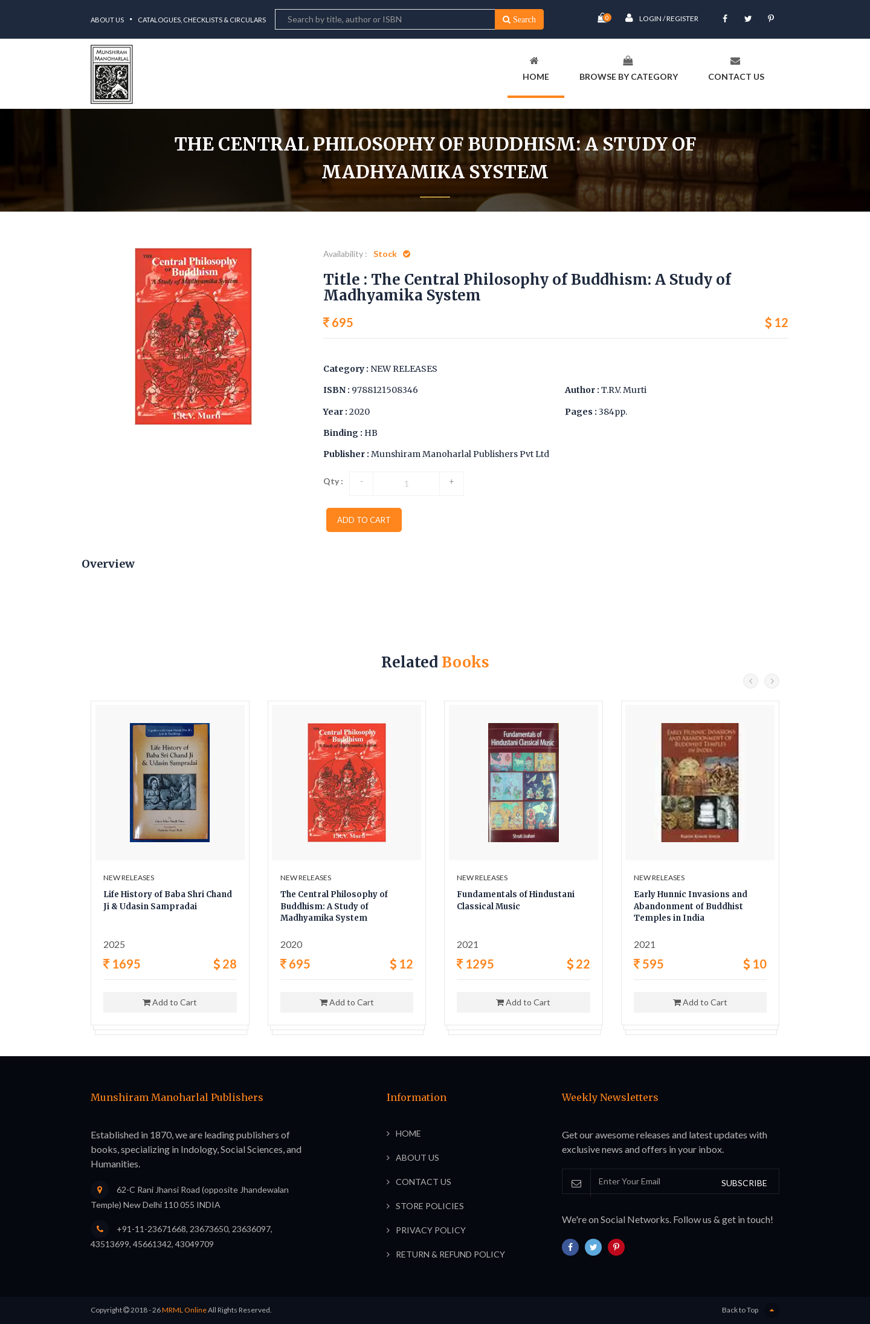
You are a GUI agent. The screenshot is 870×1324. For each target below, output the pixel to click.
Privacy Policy (431, 1230)
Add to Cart (170, 1002)
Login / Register (661, 18)
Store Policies (430, 1206)
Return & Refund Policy (450, 1254)
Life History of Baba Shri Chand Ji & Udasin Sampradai (167, 900)
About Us (107, 20)
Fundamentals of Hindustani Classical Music (516, 900)
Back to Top (750, 1310)
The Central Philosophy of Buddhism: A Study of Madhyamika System (334, 906)
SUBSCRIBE (744, 1183)
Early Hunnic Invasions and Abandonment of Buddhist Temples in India (690, 906)
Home (536, 69)
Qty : (333, 481)
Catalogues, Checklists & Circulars (202, 20)
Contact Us (736, 69)
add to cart (364, 520)
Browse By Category (628, 69)
